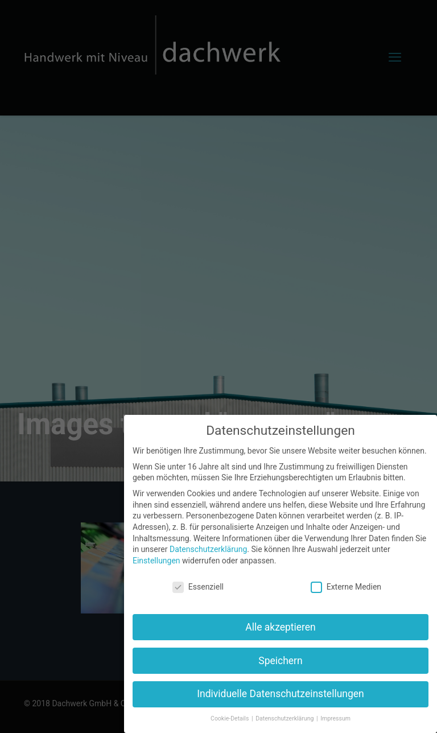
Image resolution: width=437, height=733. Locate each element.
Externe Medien (346, 587)
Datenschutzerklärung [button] (285, 718)
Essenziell (198, 587)
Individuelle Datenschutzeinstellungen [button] (280, 693)
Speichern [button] (280, 660)
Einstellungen (156, 560)
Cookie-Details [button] (230, 718)
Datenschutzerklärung (208, 549)
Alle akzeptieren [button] (280, 627)
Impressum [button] (335, 718)
